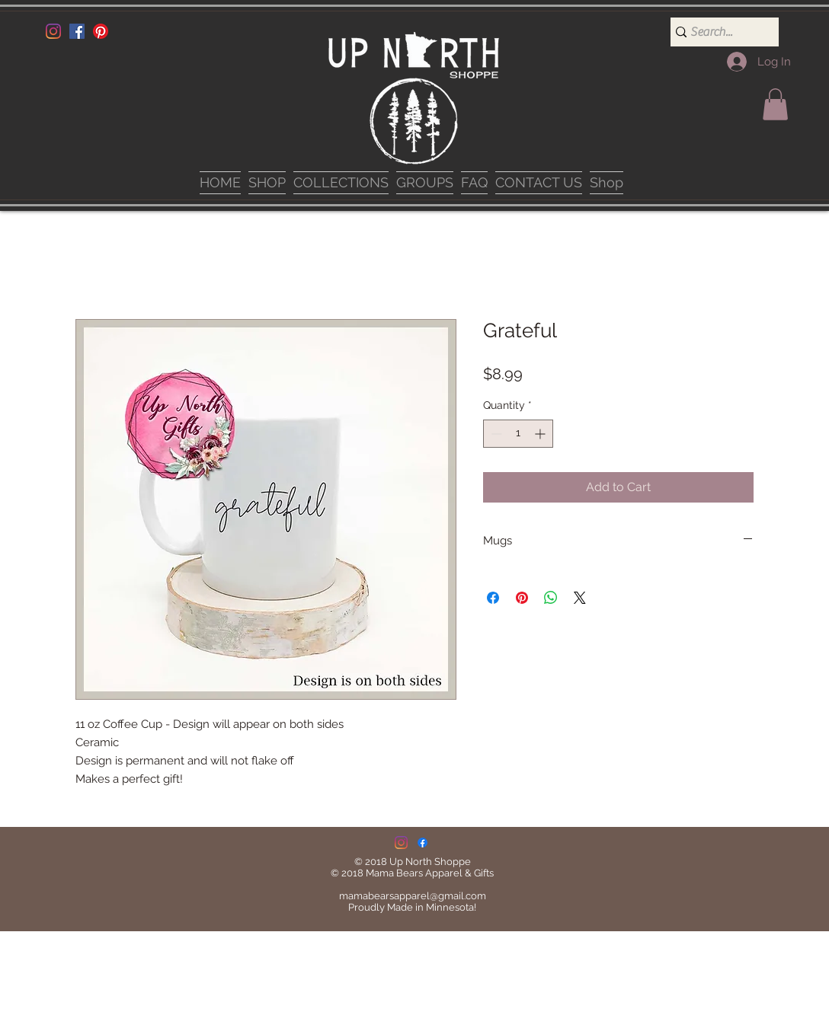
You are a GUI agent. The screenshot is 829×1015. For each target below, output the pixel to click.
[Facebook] (77, 31)
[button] (775, 104)
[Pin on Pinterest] (522, 598)
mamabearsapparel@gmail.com (412, 896)
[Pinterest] (100, 31)
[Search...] (718, 32)
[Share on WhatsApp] (551, 598)
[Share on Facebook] (493, 598)
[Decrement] (494, 433)
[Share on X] (580, 598)
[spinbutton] (518, 433)
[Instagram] (53, 31)
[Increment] (541, 433)
